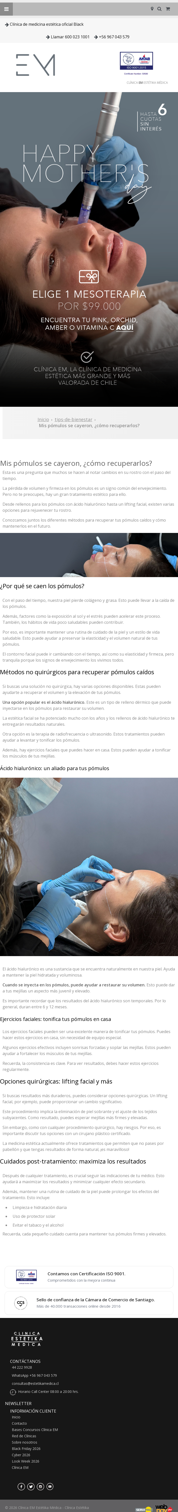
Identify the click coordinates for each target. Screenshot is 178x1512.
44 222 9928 (22, 1367)
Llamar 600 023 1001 (70, 37)
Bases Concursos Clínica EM (35, 1429)
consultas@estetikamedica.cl (35, 1383)
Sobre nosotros (24, 1442)
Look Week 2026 (25, 1461)
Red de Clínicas (24, 1436)
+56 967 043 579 (114, 37)
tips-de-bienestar (73, 419)
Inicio (43, 419)
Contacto (19, 1423)
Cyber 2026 (21, 1455)
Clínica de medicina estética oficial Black (47, 24)
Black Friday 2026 (26, 1448)
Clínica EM (20, 1467)
